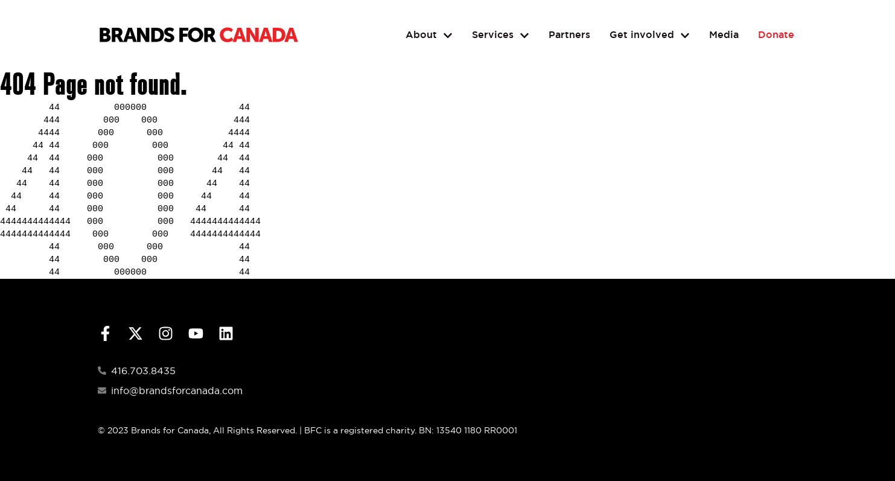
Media (724, 34)
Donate (776, 34)
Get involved (650, 35)
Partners (569, 34)
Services (500, 35)
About (429, 35)
